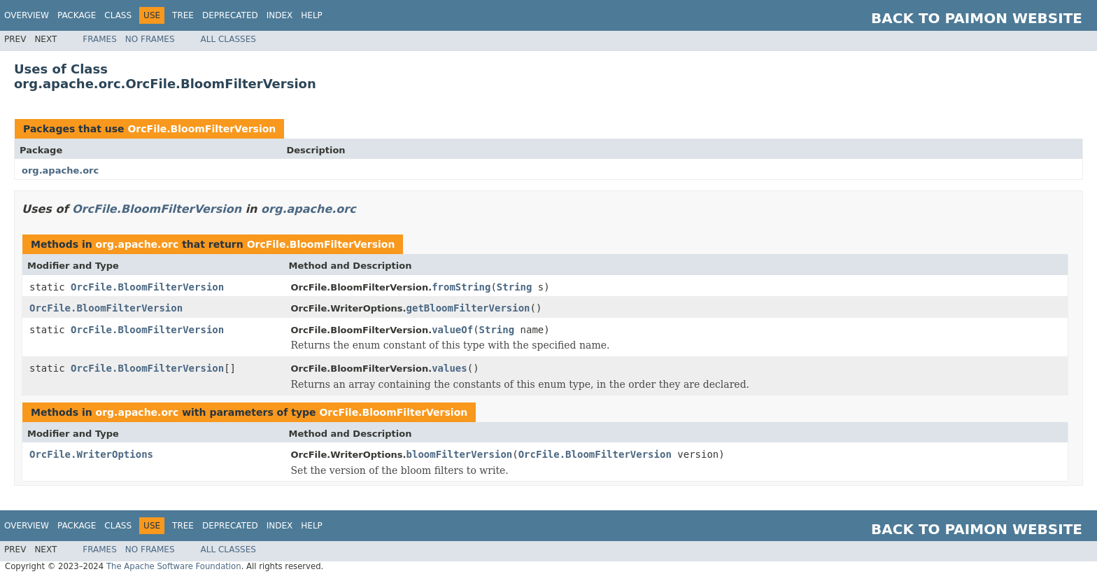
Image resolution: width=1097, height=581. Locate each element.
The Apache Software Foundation (173, 566)
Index (280, 15)
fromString (461, 287)
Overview (26, 15)
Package (76, 15)
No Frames (150, 39)
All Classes (228, 39)
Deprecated (230, 15)
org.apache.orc (60, 170)
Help (312, 15)
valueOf (452, 329)
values (449, 368)
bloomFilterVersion (459, 454)
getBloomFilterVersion (468, 308)
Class (118, 15)
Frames (100, 39)
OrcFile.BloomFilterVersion (201, 128)
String (514, 287)
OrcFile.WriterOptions (91, 454)
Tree (183, 15)
